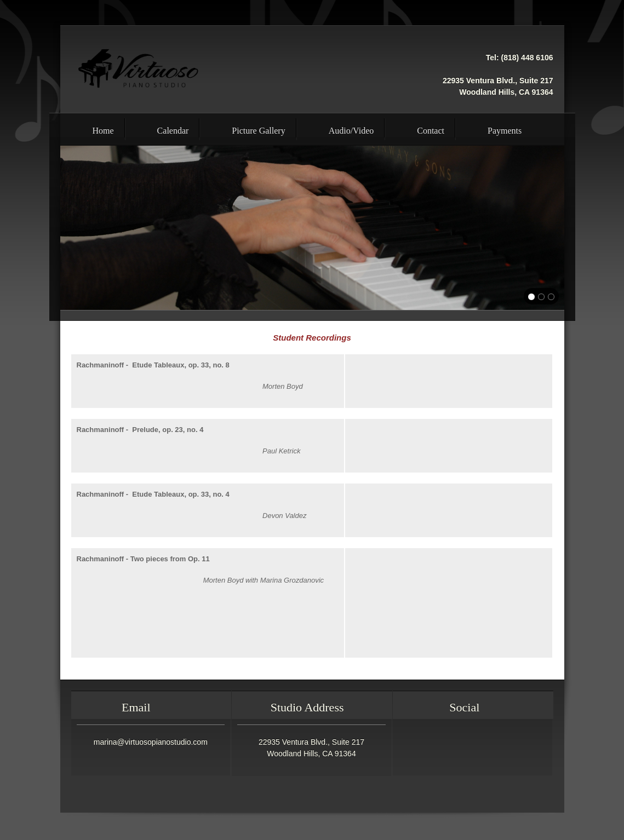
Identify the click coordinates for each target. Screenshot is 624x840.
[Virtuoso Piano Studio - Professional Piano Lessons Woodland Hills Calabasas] (138, 69)
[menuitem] (92, 129)
